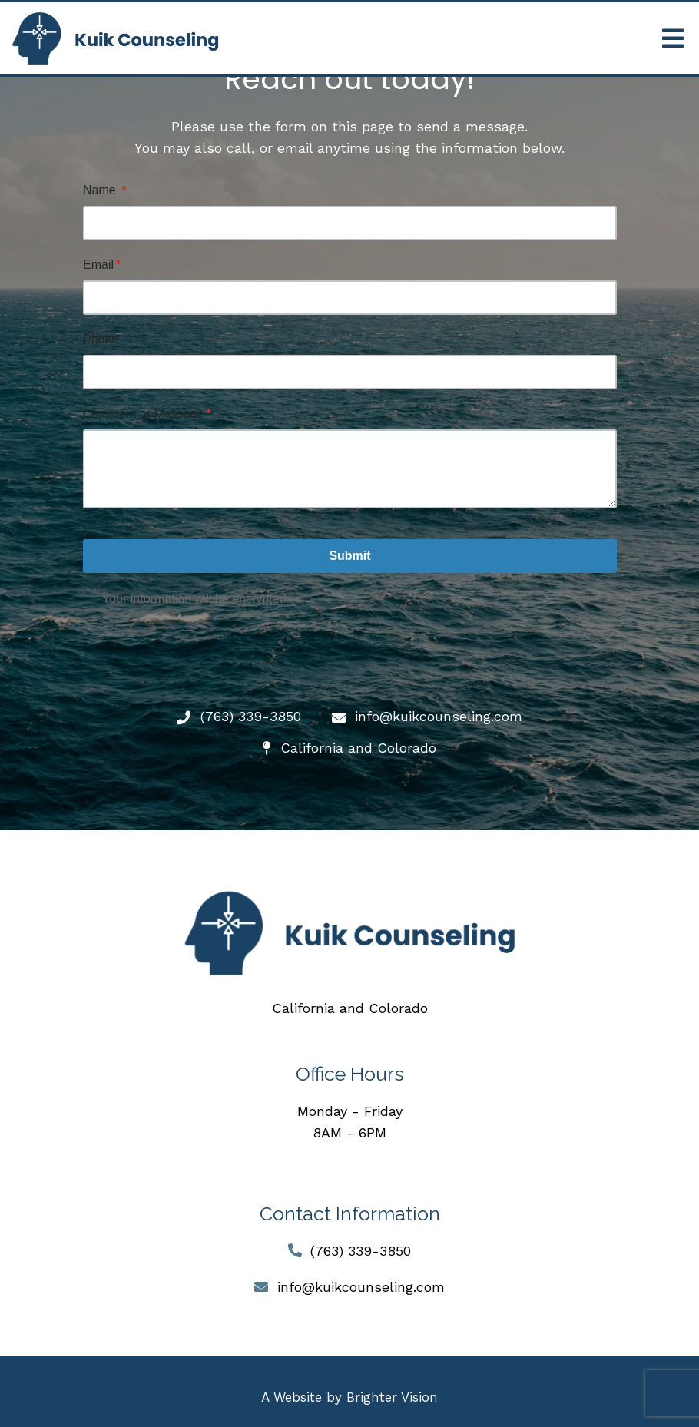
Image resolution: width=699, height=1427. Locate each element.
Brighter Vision (392, 1397)
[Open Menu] (673, 38)
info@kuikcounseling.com (361, 1287)
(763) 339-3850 (360, 1251)
